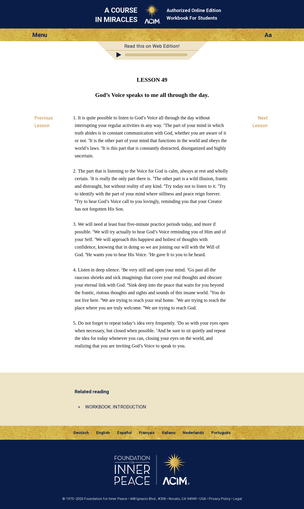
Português (221, 432)
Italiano (168, 432)
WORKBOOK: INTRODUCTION (115, 407)
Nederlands (193, 432)
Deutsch (81, 432)
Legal (237, 499)
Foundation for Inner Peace (105, 499)
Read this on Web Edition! (152, 46)
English (103, 432)
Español (124, 432)
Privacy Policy (220, 499)
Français (147, 432)
